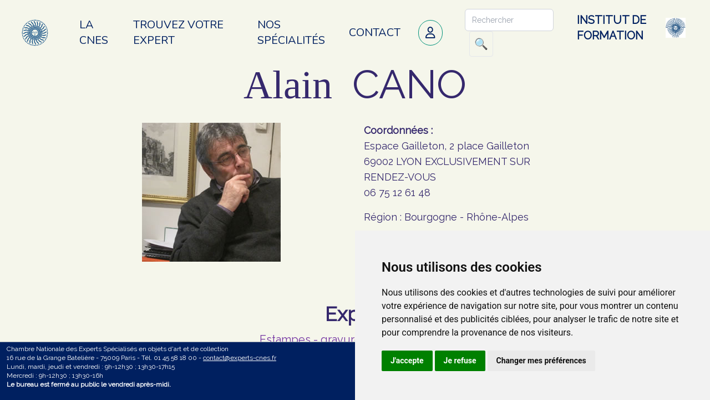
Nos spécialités (291, 32)
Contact (374, 32)
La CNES (93, 32)
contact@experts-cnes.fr (239, 358)
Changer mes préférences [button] (541, 360)
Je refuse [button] (460, 360)
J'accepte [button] (407, 360)
